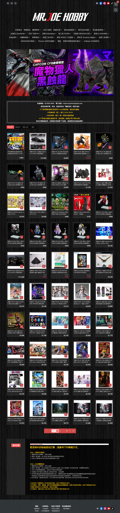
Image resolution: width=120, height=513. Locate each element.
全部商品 (45, 506)
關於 (36, 506)
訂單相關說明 (45, 510)
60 (67, 431)
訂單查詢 (45, 508)
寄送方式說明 (56, 508)
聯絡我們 (36, 508)
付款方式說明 (55, 506)
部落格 (37, 510)
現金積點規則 (66, 506)
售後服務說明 (56, 510)
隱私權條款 (66, 508)
